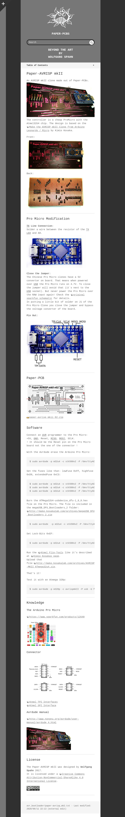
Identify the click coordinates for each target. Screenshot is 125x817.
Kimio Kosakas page (46, 556)
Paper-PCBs (60, 33)
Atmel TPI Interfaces (43, 702)
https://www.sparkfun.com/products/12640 (57, 617)
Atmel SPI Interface (42, 705)
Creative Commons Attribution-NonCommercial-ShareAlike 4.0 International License (56, 778)
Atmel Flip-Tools (52, 552)
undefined (91, 42)
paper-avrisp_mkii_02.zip (46, 417)
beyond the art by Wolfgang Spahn (60, 53)
